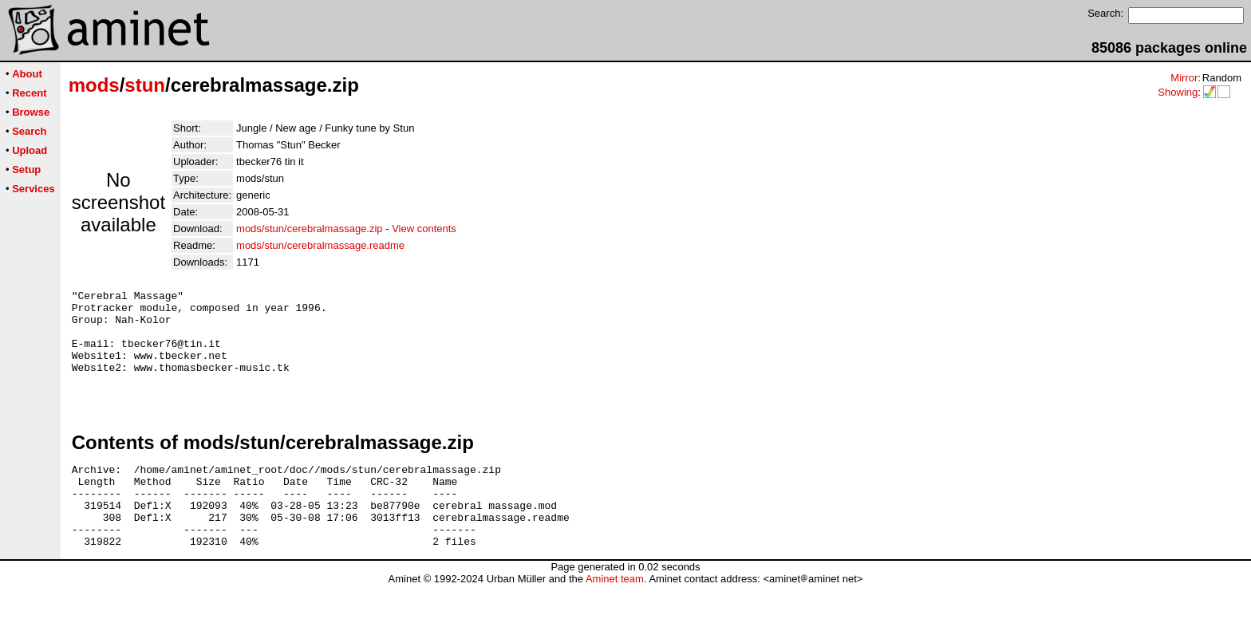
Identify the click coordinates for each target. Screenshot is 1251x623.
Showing (1178, 92)
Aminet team (615, 617)
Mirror (1184, 78)
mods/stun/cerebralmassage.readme (320, 245)
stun (144, 85)
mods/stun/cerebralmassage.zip (309, 229)
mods (94, 85)
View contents (424, 229)
